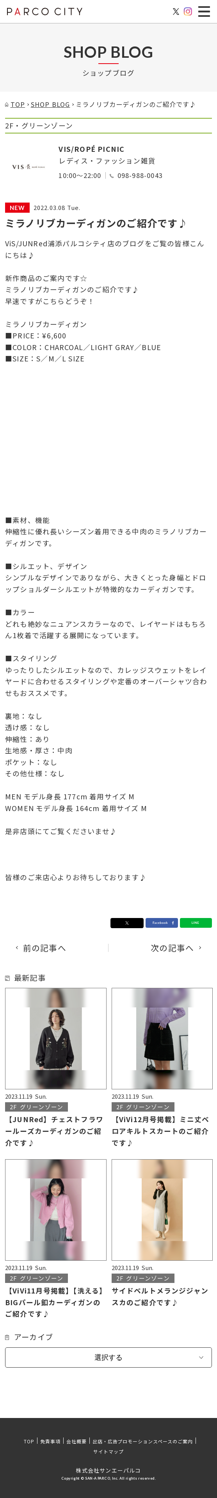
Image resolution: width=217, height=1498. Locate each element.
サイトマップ (108, 1451)
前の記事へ (44, 948)
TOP (29, 1441)
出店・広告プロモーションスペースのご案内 (142, 1441)
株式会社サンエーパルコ (108, 1470)
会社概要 (76, 1441)
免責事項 (50, 1441)
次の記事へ (172, 948)
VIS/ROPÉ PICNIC (92, 149)
